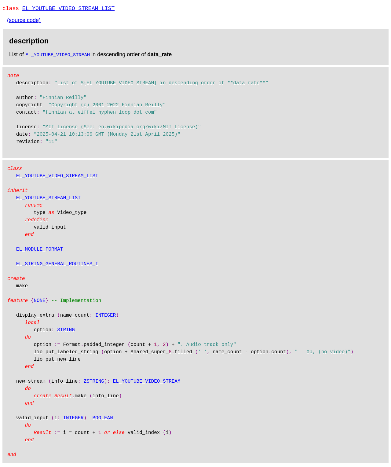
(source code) (24, 21)
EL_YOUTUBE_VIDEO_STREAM (57, 56)
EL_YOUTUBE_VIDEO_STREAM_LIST (68, 9)
